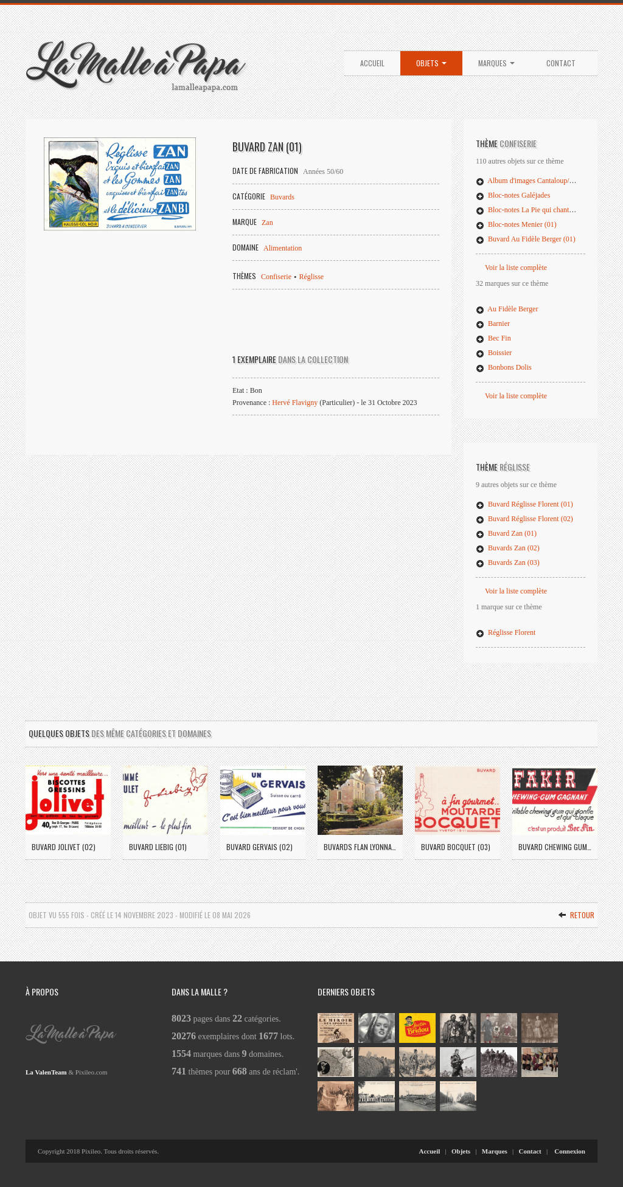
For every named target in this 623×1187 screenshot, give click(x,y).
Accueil (372, 63)
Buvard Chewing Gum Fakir (554, 847)
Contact (561, 63)
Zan (267, 222)
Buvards (282, 197)
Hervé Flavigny (295, 402)
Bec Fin (493, 338)
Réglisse (311, 276)
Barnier (493, 323)
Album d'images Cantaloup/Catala (532, 180)
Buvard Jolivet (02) (64, 847)
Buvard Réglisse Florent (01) (524, 504)
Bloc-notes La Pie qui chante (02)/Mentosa (544, 210)
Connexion (569, 1151)
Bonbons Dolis (504, 367)
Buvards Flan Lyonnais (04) (360, 847)
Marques (496, 63)
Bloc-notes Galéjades (513, 195)
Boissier (494, 352)
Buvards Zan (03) (508, 562)
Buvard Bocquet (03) (455, 847)
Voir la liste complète (516, 267)
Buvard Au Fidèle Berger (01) (526, 239)
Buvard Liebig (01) (158, 847)
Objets (431, 63)
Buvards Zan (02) (508, 548)
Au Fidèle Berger (507, 309)
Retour (576, 915)
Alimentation (282, 248)
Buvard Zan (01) (506, 533)
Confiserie (276, 276)
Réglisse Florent (505, 632)
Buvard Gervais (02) (259, 847)
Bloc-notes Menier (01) (516, 224)
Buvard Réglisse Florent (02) (524, 518)
